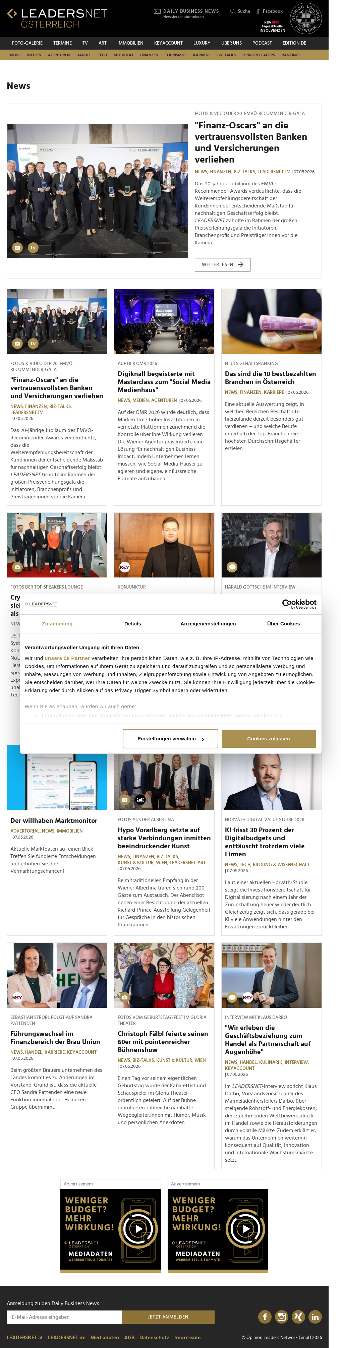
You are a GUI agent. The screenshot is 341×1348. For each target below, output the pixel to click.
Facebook (269, 11)
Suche (240, 11)
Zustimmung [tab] (57, 623)
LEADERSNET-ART (188, 862)
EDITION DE (294, 43)
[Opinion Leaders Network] (306, 19)
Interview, (297, 1062)
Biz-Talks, (246, 172)
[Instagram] (281, 1317)
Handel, (35, 1052)
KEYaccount (82, 1052)
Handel (83, 55)
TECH (102, 55)
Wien (200, 1060)
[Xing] (298, 1317)
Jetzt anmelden (168, 1317)
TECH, (246, 864)
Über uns (231, 43)
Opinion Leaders (258, 55)
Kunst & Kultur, (137, 862)
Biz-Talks (226, 55)
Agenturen (59, 55)
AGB (129, 1337)
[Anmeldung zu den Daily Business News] (64, 1317)
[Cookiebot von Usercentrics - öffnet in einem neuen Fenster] (287, 604)
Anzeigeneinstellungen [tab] (208, 623)
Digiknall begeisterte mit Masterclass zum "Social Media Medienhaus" (164, 382)
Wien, (163, 862)
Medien (34, 55)
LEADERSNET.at (25, 1337)
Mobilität (123, 55)
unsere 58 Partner (67, 658)
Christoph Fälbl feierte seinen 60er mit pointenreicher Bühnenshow (163, 1042)
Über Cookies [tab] (283, 623)
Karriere (202, 55)
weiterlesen (223, 265)
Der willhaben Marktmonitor (53, 820)
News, (202, 172)
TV (85, 43)
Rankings (291, 55)
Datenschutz (154, 1337)
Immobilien (130, 43)
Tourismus (175, 55)
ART (103, 43)
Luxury (202, 43)
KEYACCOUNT (168, 43)
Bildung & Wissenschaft (281, 864)
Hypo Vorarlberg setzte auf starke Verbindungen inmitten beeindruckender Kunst (164, 838)
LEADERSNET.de (67, 1337)
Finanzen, (222, 172)
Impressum (187, 1337)
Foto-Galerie (27, 43)
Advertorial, (26, 831)
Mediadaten (105, 1337)
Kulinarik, (272, 1062)
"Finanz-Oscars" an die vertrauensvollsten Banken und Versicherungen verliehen (56, 388)
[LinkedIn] (315, 1317)
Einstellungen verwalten (170, 738)
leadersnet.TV (274, 172)
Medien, (141, 400)
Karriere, (56, 1052)
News (15, 55)
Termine (62, 43)
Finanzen (149, 55)
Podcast (262, 43)
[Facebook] (265, 1317)
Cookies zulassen (268, 738)
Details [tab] (132, 623)
